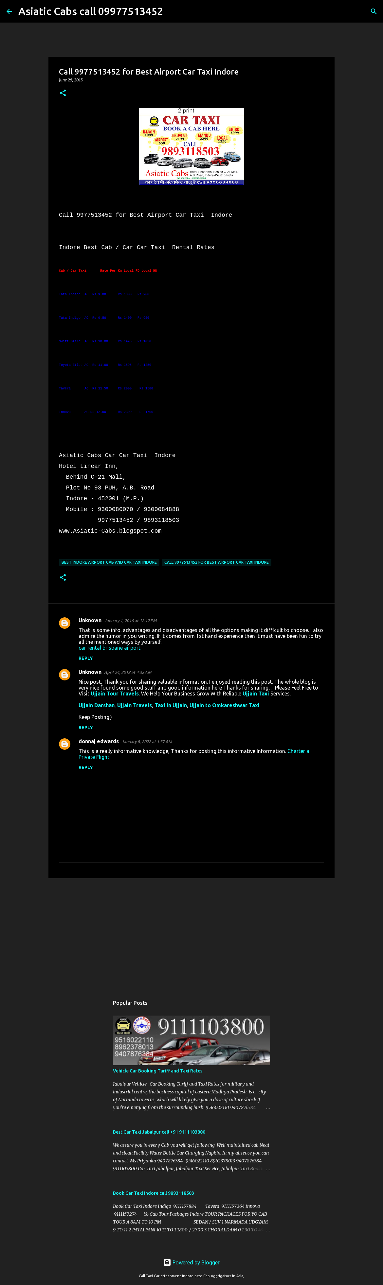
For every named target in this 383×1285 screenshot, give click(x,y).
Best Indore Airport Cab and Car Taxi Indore (109, 562)
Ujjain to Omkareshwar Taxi (225, 705)
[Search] (172, 11)
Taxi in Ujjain (171, 705)
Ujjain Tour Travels (115, 693)
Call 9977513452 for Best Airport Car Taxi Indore (216, 562)
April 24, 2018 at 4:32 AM (127, 672)
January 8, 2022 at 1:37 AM (146, 741)
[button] (63, 93)
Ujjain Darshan (97, 705)
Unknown (90, 620)
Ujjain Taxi (256, 693)
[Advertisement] (191, 934)
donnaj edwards (99, 741)
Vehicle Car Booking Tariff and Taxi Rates (157, 1070)
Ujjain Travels (134, 705)
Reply (86, 658)
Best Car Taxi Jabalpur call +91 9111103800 (159, 1132)
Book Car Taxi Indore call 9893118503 (153, 1193)
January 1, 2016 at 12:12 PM (130, 620)
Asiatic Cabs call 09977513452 (90, 11)
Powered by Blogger (191, 1262)
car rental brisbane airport (109, 648)
